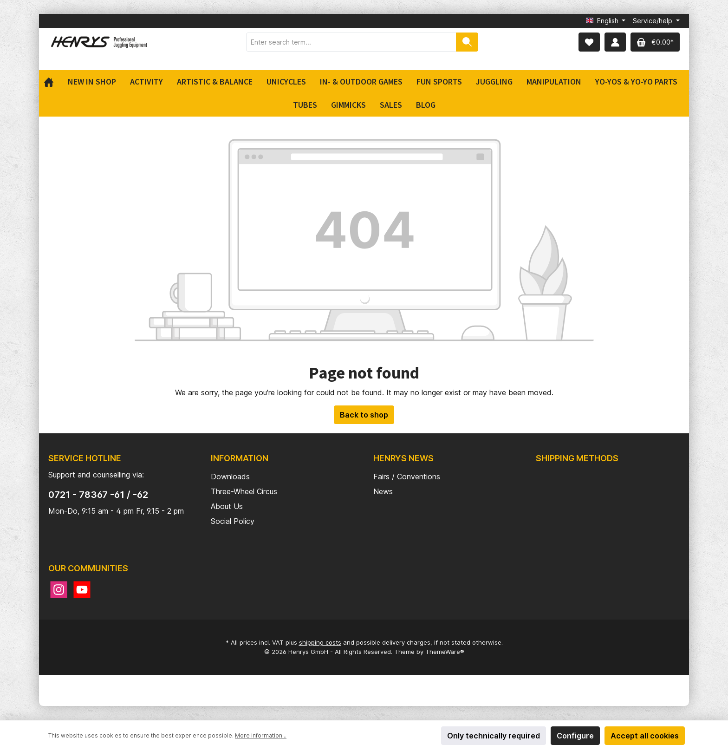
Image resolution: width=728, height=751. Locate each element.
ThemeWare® (444, 651)
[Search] (467, 42)
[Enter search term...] (351, 42)
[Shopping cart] (655, 42)
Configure (575, 735)
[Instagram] (58, 589)
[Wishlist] (589, 42)
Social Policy (232, 521)
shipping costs (320, 642)
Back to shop (364, 414)
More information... (260, 735)
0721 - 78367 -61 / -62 (98, 494)
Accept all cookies (645, 735)
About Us (227, 506)
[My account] (615, 42)
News (383, 491)
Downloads (230, 476)
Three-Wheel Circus (244, 491)
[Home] (52, 81)
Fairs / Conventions (406, 476)
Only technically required (493, 735)
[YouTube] (82, 589)
